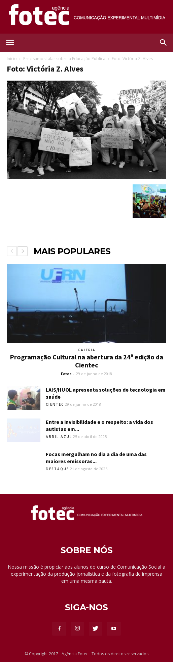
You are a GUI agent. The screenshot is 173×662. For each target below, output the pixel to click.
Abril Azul (59, 436)
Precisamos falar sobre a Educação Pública (64, 58)
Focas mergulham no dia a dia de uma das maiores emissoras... (96, 458)
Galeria (87, 350)
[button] (163, 43)
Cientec (55, 404)
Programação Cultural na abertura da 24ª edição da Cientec (86, 361)
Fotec (66, 373)
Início (12, 58)
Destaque (57, 469)
